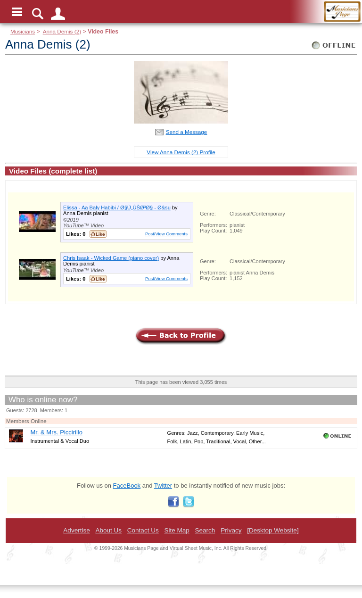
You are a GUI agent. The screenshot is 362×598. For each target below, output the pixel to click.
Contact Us (143, 530)
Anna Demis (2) (62, 31)
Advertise (76, 530)
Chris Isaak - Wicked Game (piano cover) (111, 258)
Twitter (163, 485)
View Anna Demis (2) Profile (181, 152)
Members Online (26, 421)
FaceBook (127, 485)
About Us (108, 530)
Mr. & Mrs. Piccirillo (56, 432)
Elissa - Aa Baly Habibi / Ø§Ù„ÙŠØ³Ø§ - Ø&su (117, 207)
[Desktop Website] (272, 530)
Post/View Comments (166, 233)
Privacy (231, 530)
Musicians (22, 31)
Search (205, 530)
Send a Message (186, 132)
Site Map (176, 530)
